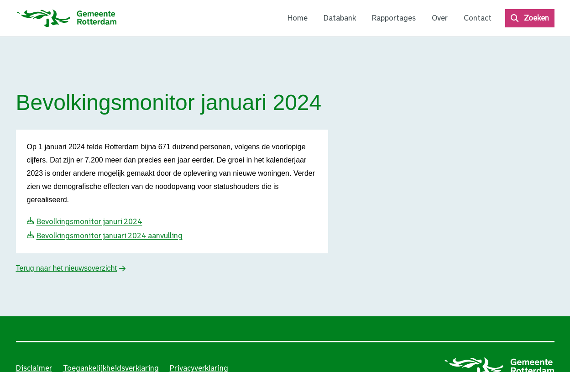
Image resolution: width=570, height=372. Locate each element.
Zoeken (536, 18)
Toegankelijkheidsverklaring (111, 368)
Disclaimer (34, 368)
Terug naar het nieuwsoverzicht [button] (66, 268)
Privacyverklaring (199, 368)
